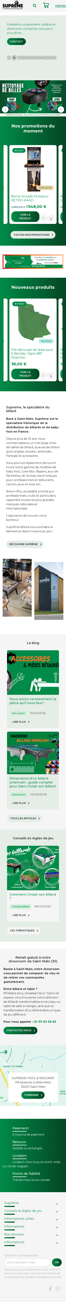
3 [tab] (19, 56)
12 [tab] (54, 56)
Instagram (57, 1289)
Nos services (14, 1234)
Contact (16, 41)
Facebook (50, 1289)
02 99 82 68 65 (45, 1021)
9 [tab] (43, 56)
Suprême (11, 1203)
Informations (14, 1226)
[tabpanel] (33, 65)
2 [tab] (14, 57)
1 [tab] (9, 56)
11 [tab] (50, 56)
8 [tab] (39, 56)
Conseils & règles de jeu (23, 1211)
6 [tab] (31, 56)
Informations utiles (19, 1219)
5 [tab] (27, 56)
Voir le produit (25, 216)
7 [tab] (35, 56)
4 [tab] (23, 56)
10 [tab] (47, 56)
